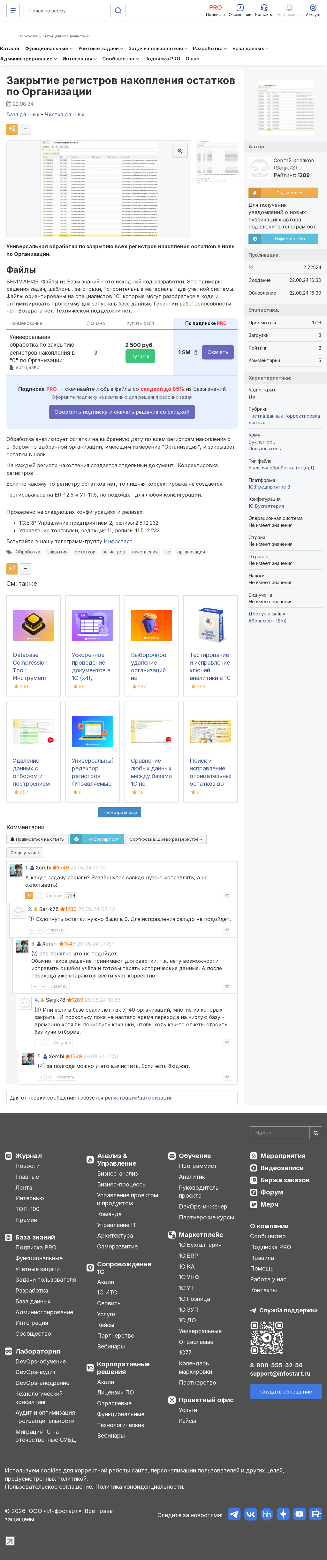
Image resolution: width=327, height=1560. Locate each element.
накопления (145, 551)
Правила (262, 1258)
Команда (109, 1214)
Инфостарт (118, 541)
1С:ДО (187, 1320)
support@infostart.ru (280, 1373)
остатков (85, 551)
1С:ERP (188, 1255)
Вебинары (111, 1346)
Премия (26, 1219)
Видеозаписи (282, 1168)
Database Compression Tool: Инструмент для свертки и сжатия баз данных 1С (32, 678)
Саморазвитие (117, 1246)
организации (191, 551)
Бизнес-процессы (122, 1184)
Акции (105, 1281)
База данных (32, 1301)
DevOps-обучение (40, 1361)
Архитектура (115, 1235)
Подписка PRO (36, 1247)
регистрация (121, 1097)
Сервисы (109, 1303)
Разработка (31, 1290)
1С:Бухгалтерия (200, 1244)
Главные (27, 1176)
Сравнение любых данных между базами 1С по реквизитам (151, 776)
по (167, 551)
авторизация (155, 1097)
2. (30, 909)
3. (33, 943)
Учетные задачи (37, 1269)
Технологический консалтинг (39, 1397)
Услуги (106, 1314)
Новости (27, 1165)
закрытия (57, 551)
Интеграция (31, 1322)
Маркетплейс (201, 1235)
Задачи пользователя (45, 1279)
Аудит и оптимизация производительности (45, 1416)
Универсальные (200, 1331)
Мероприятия (283, 1156)
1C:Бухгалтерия (266, 506)
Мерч (269, 1204)
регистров (114, 551)
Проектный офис (206, 1400)
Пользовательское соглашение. (49, 1486)
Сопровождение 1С (124, 1268)
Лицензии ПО (115, 1392)
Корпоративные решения (123, 1368)
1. (27, 867)
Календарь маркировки (195, 1367)
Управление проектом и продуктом (127, 1199)
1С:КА (187, 1266)
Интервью (29, 1198)
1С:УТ (186, 1288)
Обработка (28, 551)
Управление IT (116, 1225)
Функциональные (39, 1258)
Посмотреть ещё (120, 812)
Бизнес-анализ (117, 1173)
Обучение (195, 1156)
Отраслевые (114, 1403)
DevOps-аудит (35, 1372)
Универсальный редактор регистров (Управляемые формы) (93, 776)
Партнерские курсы (206, 1217)
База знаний (35, 1237)
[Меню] (13, 10)
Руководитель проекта (199, 1191)
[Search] (286, 1132)
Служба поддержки (288, 1310)
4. (36, 1000)
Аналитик (192, 1176)
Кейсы (105, 1325)
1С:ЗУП (189, 1309)
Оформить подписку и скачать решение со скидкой (122, 412)
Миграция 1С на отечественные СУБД (45, 1435)
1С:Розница (194, 1298)
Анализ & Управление (116, 1159)
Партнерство (115, 1335)
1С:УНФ (189, 1277)
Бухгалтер (261, 442)
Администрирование (44, 1312)
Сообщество (33, 1333)
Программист (198, 1165)
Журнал (28, 1156)
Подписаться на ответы (38, 839)
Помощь (262, 1268)
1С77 (185, 1352)
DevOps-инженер (203, 1206)
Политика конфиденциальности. (140, 1486)
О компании (269, 1226)
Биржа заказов (285, 1180)
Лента (23, 1187)
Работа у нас (268, 1279)
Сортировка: (166, 839)
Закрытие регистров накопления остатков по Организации (120, 86)
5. (40, 1056)
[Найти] (315, 1132)
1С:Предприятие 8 (269, 487)
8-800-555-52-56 (276, 1365)
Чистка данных (265, 416)
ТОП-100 (27, 1209)
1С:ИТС (107, 1292)
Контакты (263, 1290)
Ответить (54, 895)
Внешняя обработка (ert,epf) (281, 468)
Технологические (120, 1425)
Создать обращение (286, 1391)
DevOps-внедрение (42, 1382)
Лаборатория (37, 1351)
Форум (272, 1192)
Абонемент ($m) (267, 621)
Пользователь (264, 448)
